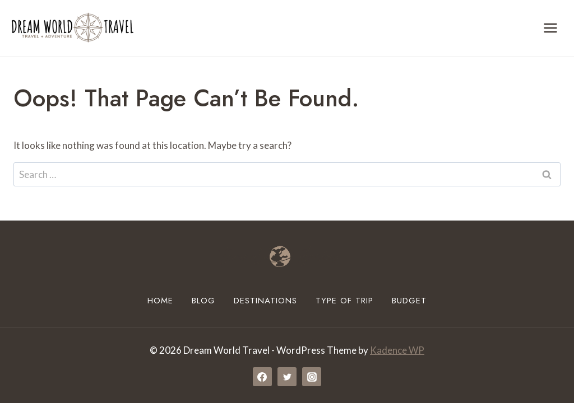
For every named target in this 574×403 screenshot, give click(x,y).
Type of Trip (344, 300)
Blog (203, 300)
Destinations (265, 300)
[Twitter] (287, 376)
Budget (409, 300)
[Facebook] (262, 376)
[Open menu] (550, 28)
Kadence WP (397, 350)
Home (160, 300)
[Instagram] (311, 376)
